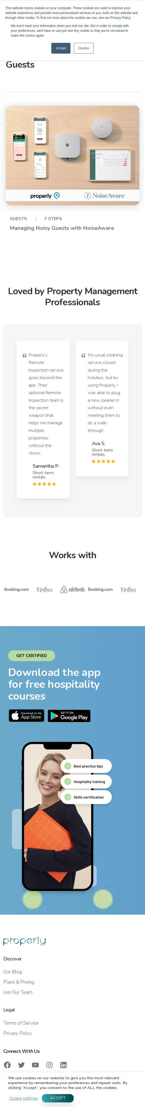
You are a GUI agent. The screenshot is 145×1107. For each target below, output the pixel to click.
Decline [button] (83, 48)
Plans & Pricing (18, 982)
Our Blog (12, 972)
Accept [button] (61, 48)
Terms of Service (21, 1023)
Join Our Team (17, 992)
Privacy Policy (17, 1033)
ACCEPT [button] (58, 1098)
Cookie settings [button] (23, 1098)
